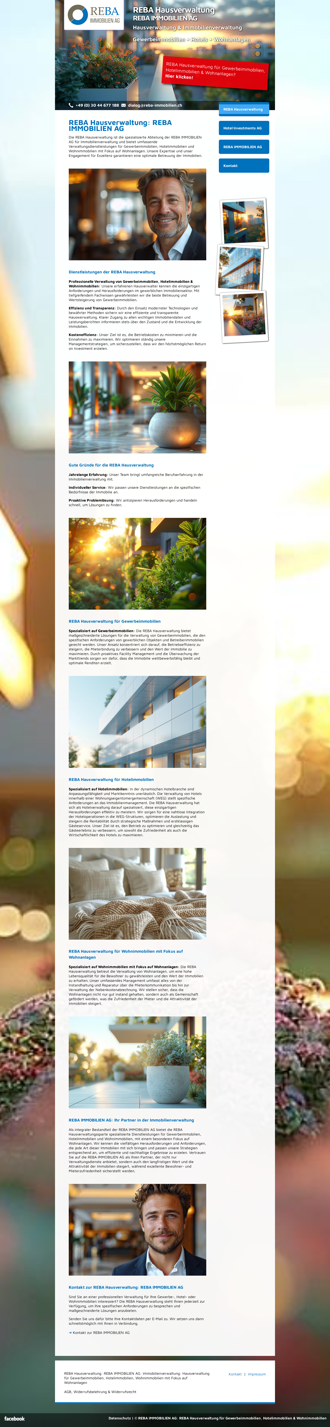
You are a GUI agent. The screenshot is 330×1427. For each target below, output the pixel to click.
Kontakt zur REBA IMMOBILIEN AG (99, 1332)
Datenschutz (120, 1418)
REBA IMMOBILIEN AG (242, 147)
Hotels (196, 793)
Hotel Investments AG (242, 128)
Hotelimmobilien (173, 146)
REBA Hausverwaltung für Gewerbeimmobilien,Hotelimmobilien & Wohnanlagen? (215, 70)
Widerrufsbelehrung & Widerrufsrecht (105, 1392)
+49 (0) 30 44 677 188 (97, 105)
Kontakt (230, 166)
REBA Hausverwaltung (243, 109)
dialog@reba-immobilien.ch (155, 105)
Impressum (257, 1374)
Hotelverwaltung (96, 807)
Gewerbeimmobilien (140, 146)
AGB (67, 1392)
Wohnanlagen (133, 151)
